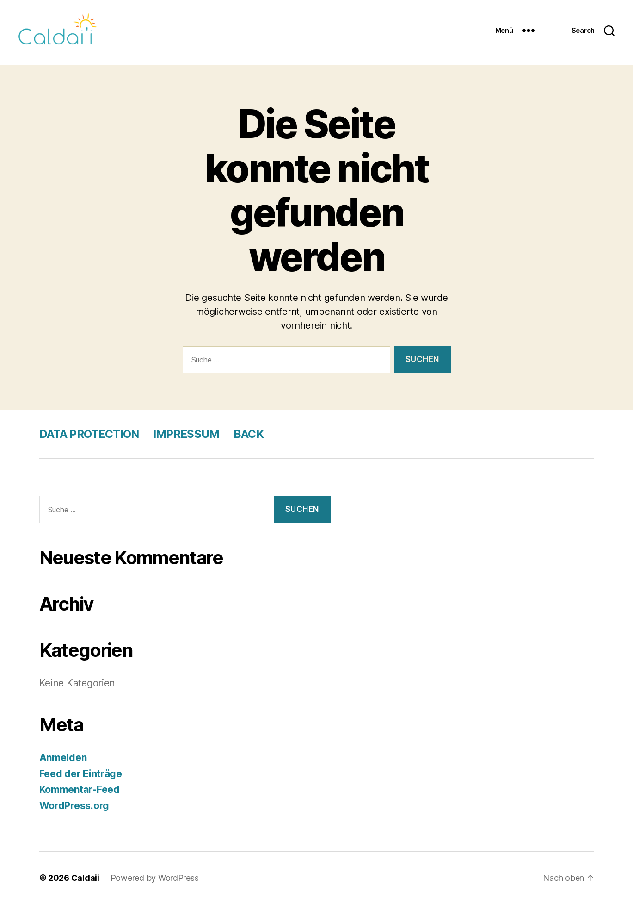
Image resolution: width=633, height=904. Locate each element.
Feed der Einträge (80, 773)
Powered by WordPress (155, 878)
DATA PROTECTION (89, 434)
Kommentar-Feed (79, 789)
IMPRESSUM (186, 434)
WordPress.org (74, 805)
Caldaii (85, 878)
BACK (249, 434)
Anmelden (63, 757)
